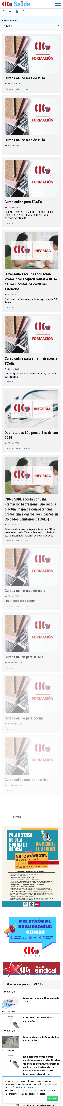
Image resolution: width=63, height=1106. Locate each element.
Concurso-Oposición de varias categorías (40, 1019)
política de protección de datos (24, 1087)
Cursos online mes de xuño (25, 140)
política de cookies (45, 1084)
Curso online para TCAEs (23, 202)
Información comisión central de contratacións (41, 1039)
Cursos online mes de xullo (25, 78)
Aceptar (52, 1098)
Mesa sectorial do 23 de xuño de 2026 (41, 1000)
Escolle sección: (10, 20)
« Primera (16, 817)
